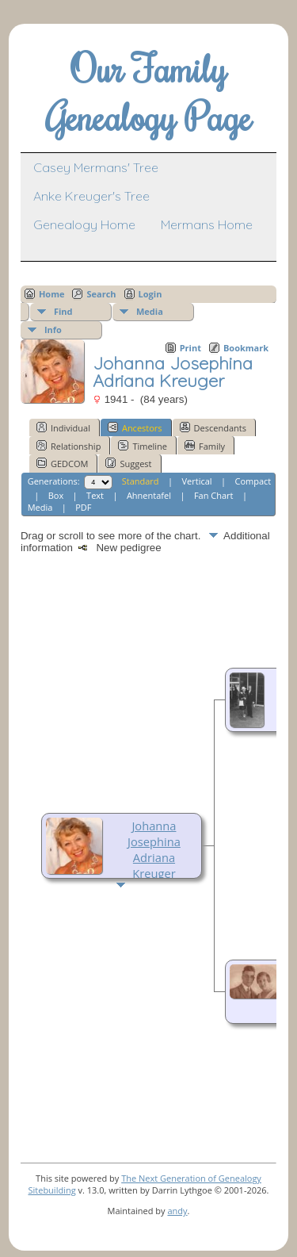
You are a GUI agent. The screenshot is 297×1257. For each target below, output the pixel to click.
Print (190, 348)
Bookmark (245, 348)
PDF (83, 507)
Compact (253, 481)
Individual (63, 427)
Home (52, 294)
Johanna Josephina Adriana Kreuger (154, 849)
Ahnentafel (149, 495)
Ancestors (135, 427)
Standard (140, 481)
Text (95, 495)
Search (101, 294)
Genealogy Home (84, 224)
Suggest (128, 463)
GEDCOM (62, 463)
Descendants (213, 427)
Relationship (68, 445)
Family (205, 445)
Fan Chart (214, 495)
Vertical (197, 481)
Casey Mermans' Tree (95, 167)
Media (149, 311)
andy (177, 1211)
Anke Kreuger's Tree (91, 196)
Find (63, 311)
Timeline (142, 445)
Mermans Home (207, 224)
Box (55, 495)
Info (53, 329)
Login (150, 294)
